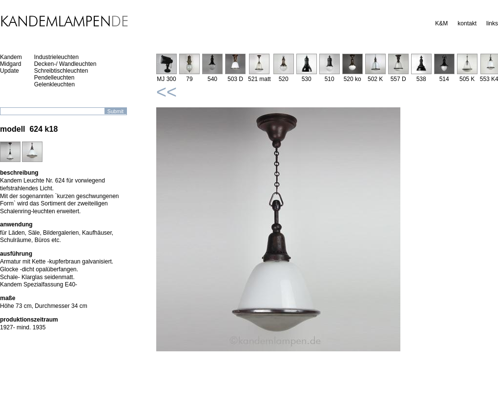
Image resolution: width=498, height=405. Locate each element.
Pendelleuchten (54, 77)
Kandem (11, 57)
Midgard (10, 64)
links (492, 23)
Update (9, 70)
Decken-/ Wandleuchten (65, 64)
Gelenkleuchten (54, 84)
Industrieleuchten (56, 57)
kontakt (467, 23)
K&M (441, 23)
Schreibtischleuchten (61, 70)
